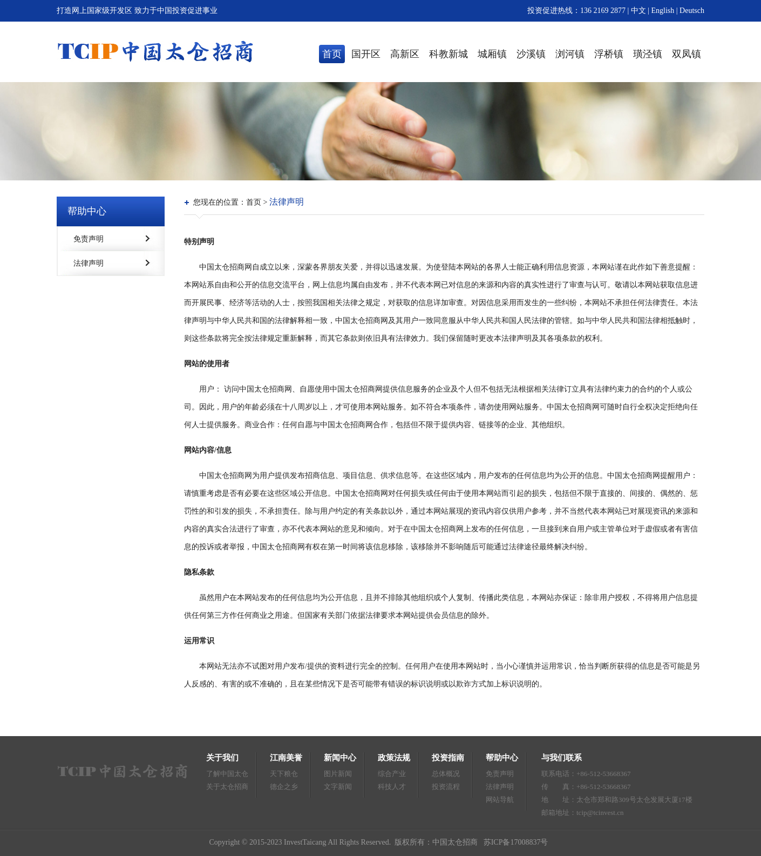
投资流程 (446, 787)
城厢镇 (492, 54)
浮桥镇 (608, 54)
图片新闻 (338, 774)
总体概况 (446, 774)
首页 (332, 54)
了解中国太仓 (227, 774)
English (663, 10)
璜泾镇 (647, 54)
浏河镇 (570, 54)
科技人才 (392, 787)
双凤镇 (686, 54)
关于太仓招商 (227, 787)
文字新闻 (338, 787)
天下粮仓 (284, 774)
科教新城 (448, 54)
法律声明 (88, 263)
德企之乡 (284, 787)
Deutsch (692, 10)
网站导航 (500, 800)
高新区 (404, 54)
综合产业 (392, 774)
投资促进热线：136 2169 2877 (576, 10)
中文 (638, 10)
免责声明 (88, 239)
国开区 (365, 54)
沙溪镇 (531, 54)
